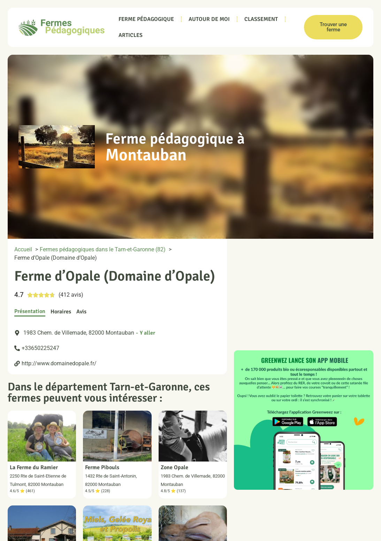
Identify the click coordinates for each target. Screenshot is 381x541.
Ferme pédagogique (146, 19)
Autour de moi (209, 19)
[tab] (29, 312)
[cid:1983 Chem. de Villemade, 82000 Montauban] (303, 291)
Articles (131, 35)
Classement (261, 19)
